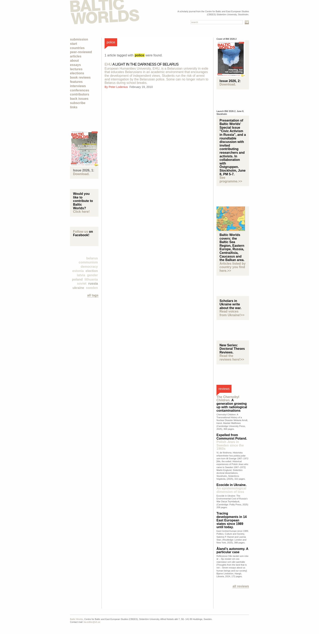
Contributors (79, 94)
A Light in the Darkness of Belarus (141, 64)
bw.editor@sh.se (92, 622)
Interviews (78, 86)
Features (76, 81)
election (92, 271)
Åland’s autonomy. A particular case (232, 550)
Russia (93, 283)
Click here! (81, 211)
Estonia (78, 271)
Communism (88, 262)
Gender (92, 275)
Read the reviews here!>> (232, 357)
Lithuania (91, 279)
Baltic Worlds (76, 619)
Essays (75, 65)
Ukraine (78, 288)
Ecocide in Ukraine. (231, 488)
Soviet (81, 283)
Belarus (92, 258)
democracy (89, 266)
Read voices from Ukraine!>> (232, 313)
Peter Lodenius (119, 87)
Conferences (79, 90)
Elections (77, 73)
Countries (77, 48)
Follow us (80, 231)
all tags (92, 295)
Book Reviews (80, 77)
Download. (81, 174)
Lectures (76, 69)
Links (73, 107)
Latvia (81, 275)
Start (73, 43)
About (74, 60)
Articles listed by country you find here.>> (233, 267)
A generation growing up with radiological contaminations (231, 403)
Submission (79, 39)
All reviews (241, 586)
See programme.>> (231, 179)
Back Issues (79, 98)
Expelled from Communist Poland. (231, 441)
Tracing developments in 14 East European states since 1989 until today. (231, 520)
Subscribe (77, 103)
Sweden (92, 288)
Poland (77, 279)
